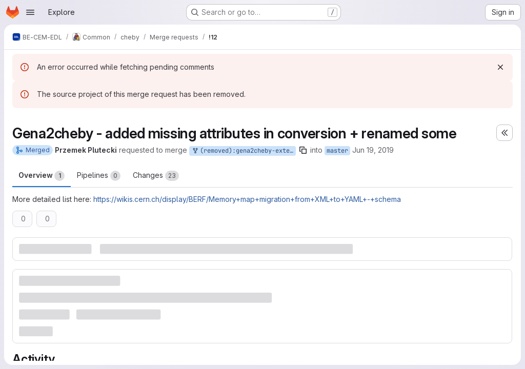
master (337, 151)
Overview (41, 176)
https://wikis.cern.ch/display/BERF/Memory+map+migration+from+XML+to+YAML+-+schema (247, 199)
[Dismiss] (500, 67)
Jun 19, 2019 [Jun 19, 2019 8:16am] (373, 150)
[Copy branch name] (303, 150)
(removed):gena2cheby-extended (243, 151)
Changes (156, 176)
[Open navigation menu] (30, 12)
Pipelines (98, 176)
